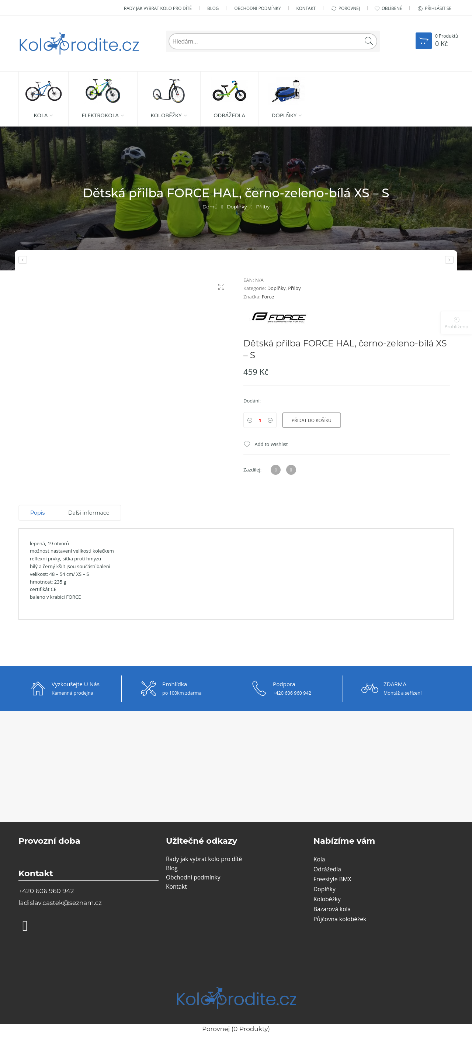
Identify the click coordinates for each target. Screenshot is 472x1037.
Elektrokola (100, 115)
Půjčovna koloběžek (339, 919)
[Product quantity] (260, 420)
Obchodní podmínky (257, 8)
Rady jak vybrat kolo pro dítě (158, 8)
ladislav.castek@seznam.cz (60, 902)
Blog (213, 8)
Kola (41, 115)
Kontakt (306, 8)
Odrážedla (229, 115)
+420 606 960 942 (46, 891)
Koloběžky (165, 115)
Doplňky (283, 115)
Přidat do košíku (312, 420)
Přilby (263, 207)
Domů (210, 207)
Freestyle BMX (332, 879)
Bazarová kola (332, 909)
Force (268, 296)
